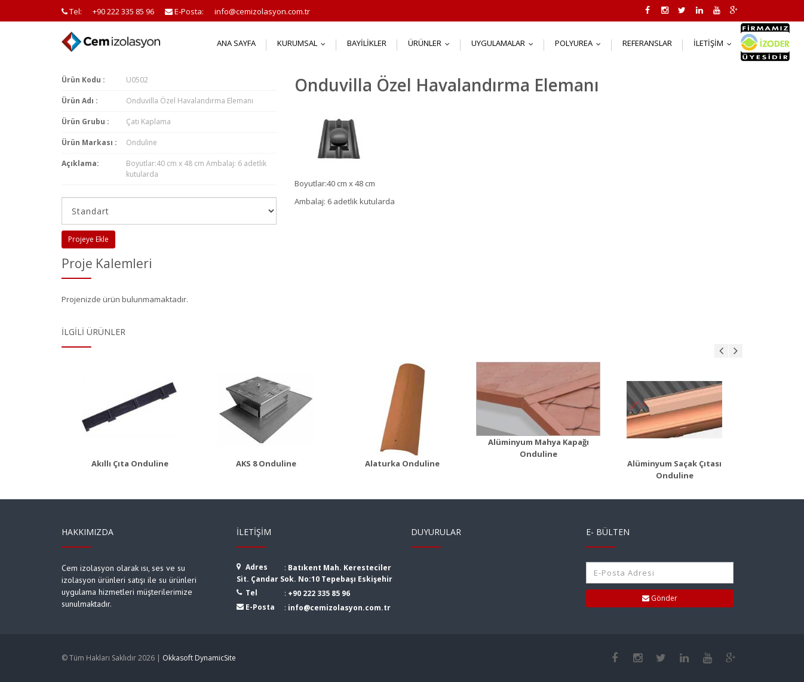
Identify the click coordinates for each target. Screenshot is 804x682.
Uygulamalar (505, 43)
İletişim (715, 43)
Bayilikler (366, 43)
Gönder (659, 598)
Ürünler (431, 43)
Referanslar (647, 43)
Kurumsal (304, 43)
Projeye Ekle (88, 239)
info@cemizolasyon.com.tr (339, 608)
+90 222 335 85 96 (319, 593)
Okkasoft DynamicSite (199, 658)
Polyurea (580, 43)
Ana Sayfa (236, 43)
